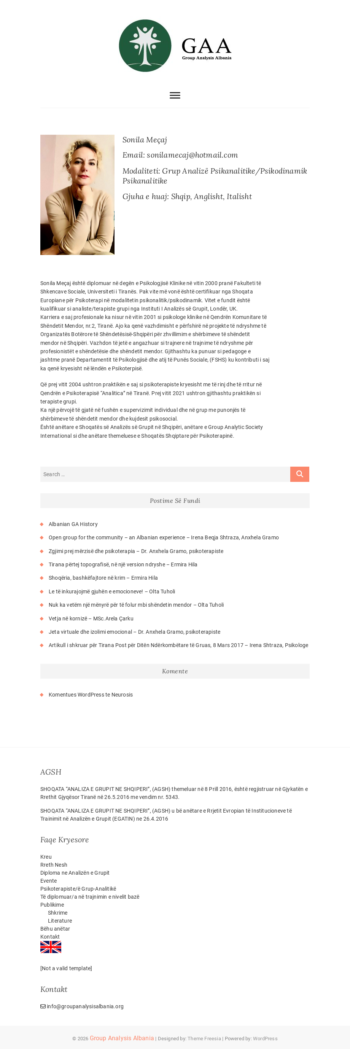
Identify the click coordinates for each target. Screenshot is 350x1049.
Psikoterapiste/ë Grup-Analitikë (78, 889)
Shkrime (57, 913)
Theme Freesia (204, 1038)
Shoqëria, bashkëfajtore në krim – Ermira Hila (103, 578)
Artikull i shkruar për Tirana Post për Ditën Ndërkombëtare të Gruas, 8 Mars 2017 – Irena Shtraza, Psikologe (178, 645)
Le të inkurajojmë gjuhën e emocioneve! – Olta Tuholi (112, 591)
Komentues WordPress (76, 695)
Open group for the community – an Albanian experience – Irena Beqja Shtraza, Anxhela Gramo (164, 537)
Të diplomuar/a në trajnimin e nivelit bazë (89, 897)
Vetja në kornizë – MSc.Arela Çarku (91, 618)
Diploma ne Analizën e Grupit (75, 873)
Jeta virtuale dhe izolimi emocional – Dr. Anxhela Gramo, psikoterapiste (134, 632)
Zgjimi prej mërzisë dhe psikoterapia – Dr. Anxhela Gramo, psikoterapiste (136, 551)
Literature (60, 921)
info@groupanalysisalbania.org (82, 1006)
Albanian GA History (73, 524)
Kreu (46, 857)
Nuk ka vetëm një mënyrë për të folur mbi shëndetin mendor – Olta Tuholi (136, 605)
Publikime (52, 905)
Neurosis (122, 695)
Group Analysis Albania (122, 1038)
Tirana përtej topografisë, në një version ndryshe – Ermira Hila (123, 564)
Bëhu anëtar (55, 929)
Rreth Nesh (53, 865)
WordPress (265, 1038)
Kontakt (50, 937)
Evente (48, 881)
